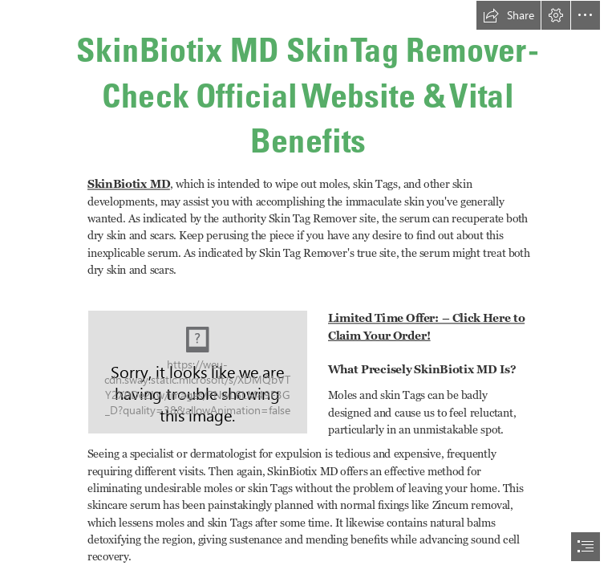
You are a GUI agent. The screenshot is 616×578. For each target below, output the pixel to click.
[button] (508, 15)
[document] (308, 289)
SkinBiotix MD (128, 183)
